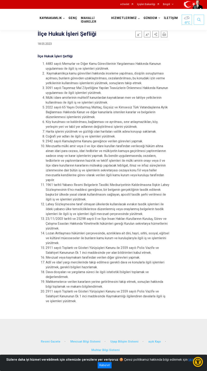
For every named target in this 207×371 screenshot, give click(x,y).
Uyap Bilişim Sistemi (124, 341)
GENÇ (73, 18)
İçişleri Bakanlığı (146, 4)
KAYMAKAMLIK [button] (51, 18)
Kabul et (104, 365)
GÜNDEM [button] (150, 18)
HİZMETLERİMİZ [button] (124, 18)
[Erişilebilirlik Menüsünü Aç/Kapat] (198, 362)
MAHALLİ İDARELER (88, 19)
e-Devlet (124, 4)
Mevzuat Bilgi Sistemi (85, 341)
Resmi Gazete (50, 341)
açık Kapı (154, 341)
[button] (155, 34)
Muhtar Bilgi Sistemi (105, 350)
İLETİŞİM (171, 18)
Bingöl (166, 4)
